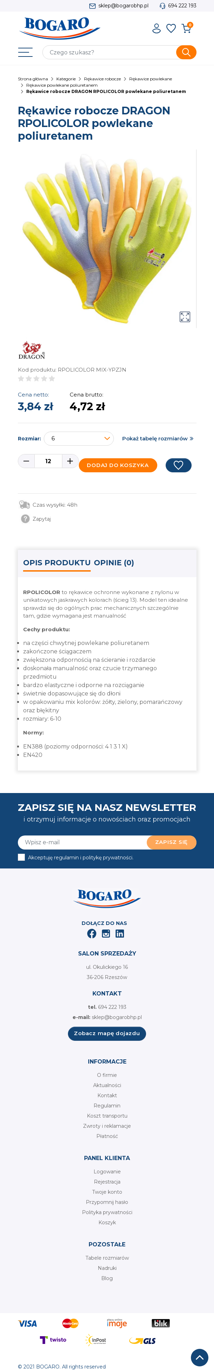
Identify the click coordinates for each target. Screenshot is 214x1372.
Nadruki (107, 1268)
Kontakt (107, 1095)
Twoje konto (107, 1192)
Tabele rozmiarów (107, 1258)
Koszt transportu (107, 1116)
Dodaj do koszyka (118, 465)
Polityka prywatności (107, 1212)
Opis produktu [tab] (57, 562)
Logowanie (107, 1171)
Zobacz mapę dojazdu (107, 1033)
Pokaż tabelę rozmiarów (155, 438)
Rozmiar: (29, 438)
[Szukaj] (119, 52)
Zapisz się (171, 842)
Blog (107, 1278)
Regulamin (107, 1106)
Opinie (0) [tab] (114, 562)
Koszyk (107, 1222)
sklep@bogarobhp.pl (123, 5)
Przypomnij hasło (107, 1202)
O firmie (107, 1075)
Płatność (107, 1136)
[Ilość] (48, 461)
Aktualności (107, 1085)
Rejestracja (107, 1182)
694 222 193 (182, 5)
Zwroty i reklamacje (107, 1126)
